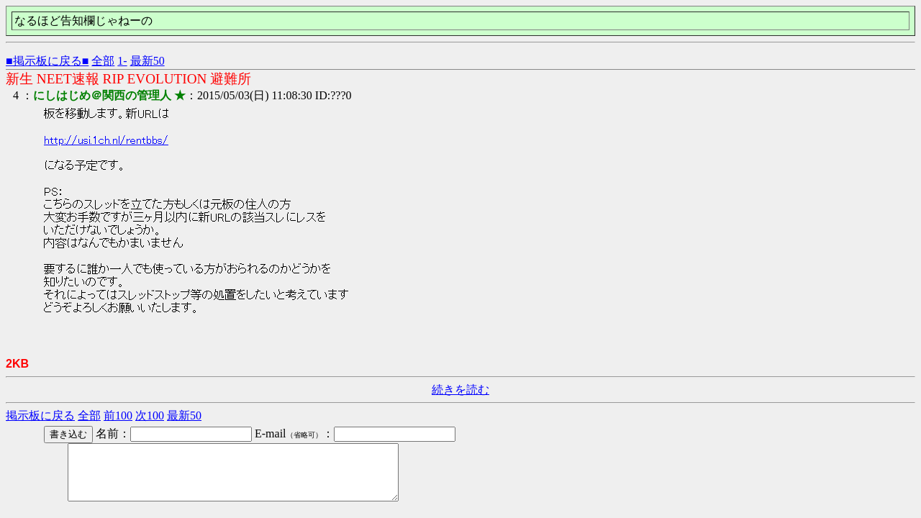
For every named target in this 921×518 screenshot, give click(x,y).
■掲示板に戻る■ (47, 61)
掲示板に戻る (40, 415)
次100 (149, 415)
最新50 (147, 61)
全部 (102, 61)
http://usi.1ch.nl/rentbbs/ (106, 140)
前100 (118, 415)
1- (122, 61)
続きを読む (460, 389)
